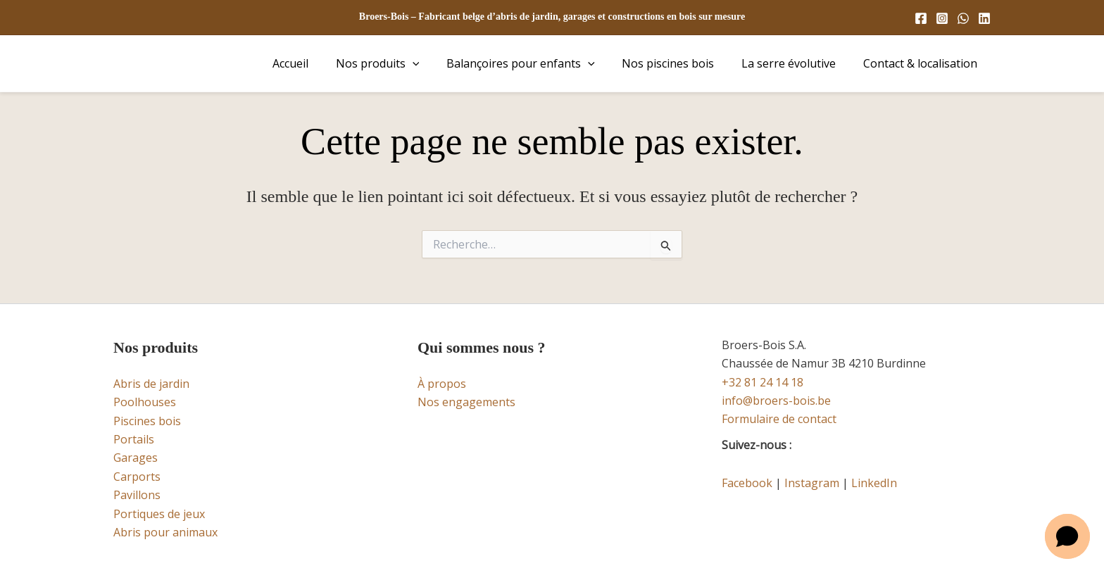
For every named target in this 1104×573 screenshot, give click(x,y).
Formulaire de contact (779, 419)
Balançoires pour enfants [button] (537, 63)
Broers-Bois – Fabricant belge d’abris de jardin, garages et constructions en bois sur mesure (552, 16)
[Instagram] (942, 18)
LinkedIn (874, 483)
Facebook (747, 483)
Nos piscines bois (680, 63)
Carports (137, 476)
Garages (135, 457)
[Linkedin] (984, 18)
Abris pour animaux (165, 532)
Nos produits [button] (399, 63)
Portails (133, 439)
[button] (434, 63)
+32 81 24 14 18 (762, 382)
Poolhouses (144, 402)
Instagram (811, 483)
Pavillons (137, 495)
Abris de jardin (151, 383)
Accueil (316, 63)
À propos (442, 383)
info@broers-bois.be (776, 400)
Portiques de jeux (159, 514)
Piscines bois (147, 421)
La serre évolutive (795, 63)
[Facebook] (921, 18)
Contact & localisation (922, 63)
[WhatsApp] (963, 18)
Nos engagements (466, 402)
